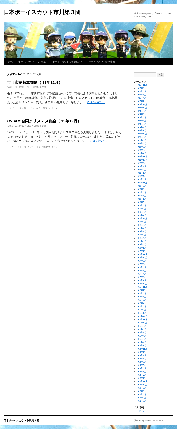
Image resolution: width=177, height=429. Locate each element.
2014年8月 (141, 358)
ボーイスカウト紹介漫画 (102, 61)
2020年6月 (141, 192)
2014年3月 (141, 371)
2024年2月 (141, 127)
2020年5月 (141, 195)
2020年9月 (141, 186)
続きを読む (96, 102)
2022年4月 (141, 169)
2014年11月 (142, 349)
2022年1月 (141, 173)
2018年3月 (141, 241)
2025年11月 (142, 85)
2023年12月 (142, 134)
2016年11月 (142, 287)
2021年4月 (141, 179)
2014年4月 (141, 368)
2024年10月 (142, 107)
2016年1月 (141, 313)
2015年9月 (141, 326)
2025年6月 (141, 91)
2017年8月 (141, 264)
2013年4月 (141, 394)
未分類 (22, 108)
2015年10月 (142, 322)
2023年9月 (141, 137)
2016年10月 (142, 290)
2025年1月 (141, 101)
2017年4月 (141, 274)
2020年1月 (141, 199)
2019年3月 (141, 208)
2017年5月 (141, 270)
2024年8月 (141, 114)
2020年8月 (141, 189)
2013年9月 (141, 388)
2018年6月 (141, 231)
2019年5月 (141, 202)
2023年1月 (141, 153)
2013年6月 (141, 391)
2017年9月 (141, 261)
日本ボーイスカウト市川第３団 (42, 12)
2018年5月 (141, 235)
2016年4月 (141, 303)
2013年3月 (141, 397)
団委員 (42, 87)
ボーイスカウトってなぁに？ (33, 61)
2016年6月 (141, 296)
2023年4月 (141, 150)
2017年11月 (142, 254)
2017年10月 (142, 257)
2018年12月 (142, 218)
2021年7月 (141, 176)
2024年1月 (141, 130)
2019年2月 (141, 212)
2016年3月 (141, 306)
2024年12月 (142, 104)
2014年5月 (141, 365)
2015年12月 (142, 316)
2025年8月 (141, 88)
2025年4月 (141, 98)
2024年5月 (141, 117)
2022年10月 (142, 160)
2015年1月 (141, 345)
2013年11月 (142, 381)
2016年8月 (141, 293)
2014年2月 (141, 375)
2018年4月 (141, 238)
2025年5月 (141, 94)
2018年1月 (141, 248)
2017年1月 (141, 280)
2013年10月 (142, 384)
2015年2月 (141, 342)
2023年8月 (141, 140)
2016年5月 (141, 300)
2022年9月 (141, 163)
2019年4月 (141, 205)
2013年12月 (142, 378)
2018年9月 (141, 221)
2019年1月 (141, 215)
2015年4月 (141, 336)
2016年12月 (142, 283)
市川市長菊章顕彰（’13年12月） (34, 82)
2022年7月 (141, 166)
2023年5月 (141, 147)
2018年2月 (141, 244)
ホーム (11, 61)
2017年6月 (141, 267)
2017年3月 (141, 277)
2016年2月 (141, 309)
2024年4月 (141, 120)
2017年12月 (142, 251)
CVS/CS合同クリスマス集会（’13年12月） (44, 121)
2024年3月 (141, 124)
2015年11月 (142, 319)
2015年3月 (141, 339)
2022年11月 (142, 156)
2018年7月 (141, 228)
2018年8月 (141, 225)
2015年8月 (141, 329)
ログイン (141, 410)
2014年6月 (141, 362)
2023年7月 (141, 143)
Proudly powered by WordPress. (151, 420)
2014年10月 (142, 352)
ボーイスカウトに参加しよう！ (68, 61)
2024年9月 (141, 111)
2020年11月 (142, 182)
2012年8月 (141, 401)
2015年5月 (141, 332)
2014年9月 (141, 355)
